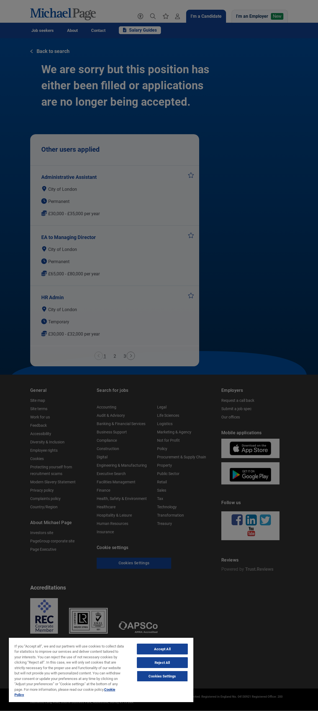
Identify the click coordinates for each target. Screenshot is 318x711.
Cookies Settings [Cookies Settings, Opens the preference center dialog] (162, 676)
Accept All (162, 649)
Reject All (162, 663)
